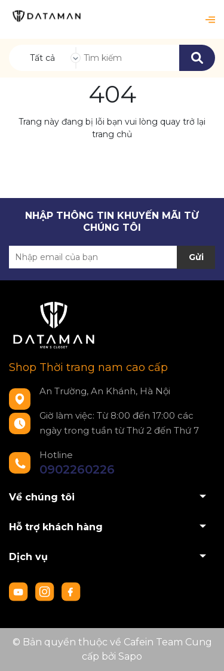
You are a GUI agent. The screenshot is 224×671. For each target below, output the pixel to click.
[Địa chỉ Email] (112, 257)
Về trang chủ (112, 161)
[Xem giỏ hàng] (190, 19)
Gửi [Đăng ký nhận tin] (196, 257)
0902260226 (77, 469)
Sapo (130, 656)
